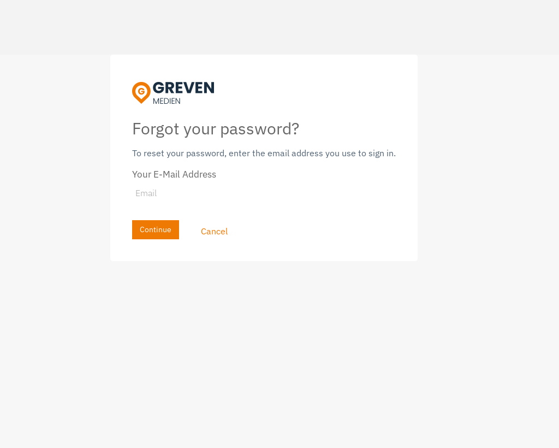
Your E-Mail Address (174, 174)
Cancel (214, 231)
